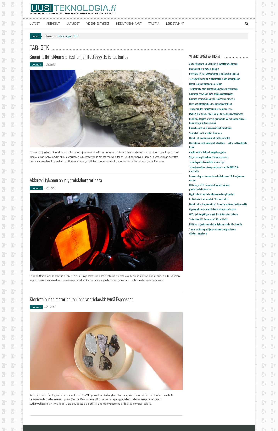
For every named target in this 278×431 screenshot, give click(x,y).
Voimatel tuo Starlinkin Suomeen (205, 133)
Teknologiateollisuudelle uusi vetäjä (206, 162)
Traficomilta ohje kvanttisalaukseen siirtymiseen (213, 89)
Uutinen (36, 64)
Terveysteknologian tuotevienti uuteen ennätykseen (214, 79)
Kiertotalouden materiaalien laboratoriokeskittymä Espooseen (81, 299)
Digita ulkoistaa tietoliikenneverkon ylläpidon (211, 194)
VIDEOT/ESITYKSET (97, 23)
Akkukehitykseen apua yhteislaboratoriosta (66, 180)
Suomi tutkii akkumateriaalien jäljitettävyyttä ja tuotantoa (79, 56)
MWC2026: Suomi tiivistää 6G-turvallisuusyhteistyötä (216, 114)
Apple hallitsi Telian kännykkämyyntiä (207, 152)
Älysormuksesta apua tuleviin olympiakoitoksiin (212, 209)
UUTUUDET (73, 23)
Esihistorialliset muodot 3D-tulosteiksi (208, 199)
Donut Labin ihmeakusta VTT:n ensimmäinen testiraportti (218, 204)
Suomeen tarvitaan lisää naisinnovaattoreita (211, 94)
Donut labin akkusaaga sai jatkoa (205, 84)
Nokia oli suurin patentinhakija (204, 69)
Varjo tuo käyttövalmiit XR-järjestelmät (208, 157)
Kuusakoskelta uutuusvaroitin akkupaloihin (210, 128)
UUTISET (35, 23)
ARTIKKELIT (53, 23)
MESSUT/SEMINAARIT (129, 23)
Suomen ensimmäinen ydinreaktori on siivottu (212, 99)
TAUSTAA (153, 23)
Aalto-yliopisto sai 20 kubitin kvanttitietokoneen (213, 64)
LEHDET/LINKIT (175, 23)
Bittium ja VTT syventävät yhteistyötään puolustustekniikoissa (209, 187)
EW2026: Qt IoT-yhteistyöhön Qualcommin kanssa (214, 74)
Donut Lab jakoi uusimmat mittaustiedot (209, 138)
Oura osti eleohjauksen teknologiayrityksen (210, 104)
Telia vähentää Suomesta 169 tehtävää (208, 219)
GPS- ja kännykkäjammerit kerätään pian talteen (213, 214)
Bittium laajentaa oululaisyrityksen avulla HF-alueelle (215, 224)
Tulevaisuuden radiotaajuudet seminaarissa (210, 109)
